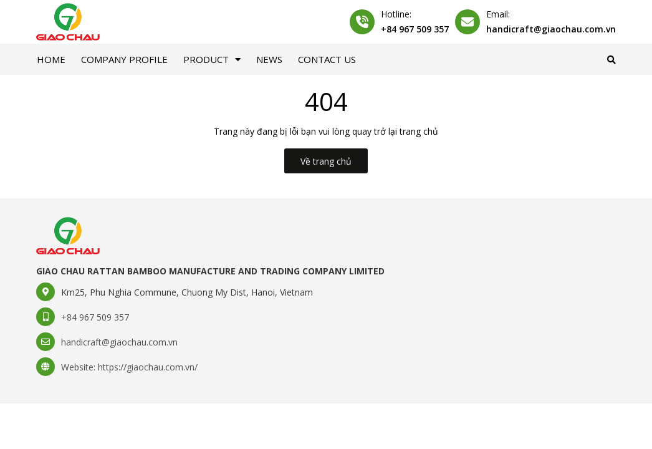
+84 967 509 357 (415, 29)
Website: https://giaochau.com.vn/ (129, 367)
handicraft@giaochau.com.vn (551, 29)
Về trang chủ (326, 161)
